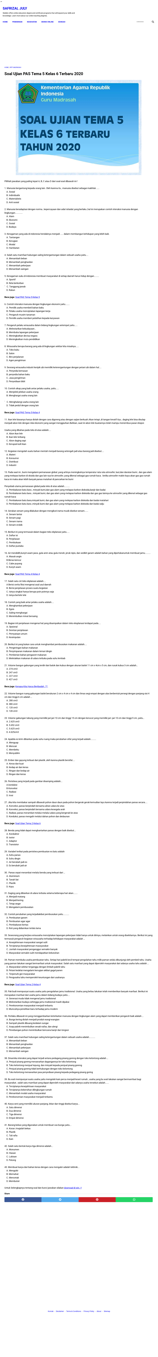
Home (6, 18)
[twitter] (139, 9)
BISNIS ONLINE (49, 18)
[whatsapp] (92, 1230)
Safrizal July (16, 6)
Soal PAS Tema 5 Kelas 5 (27, 279)
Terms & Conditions (73, 1253)
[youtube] (145, 9)
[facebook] (133, 9)
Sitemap (107, 1253)
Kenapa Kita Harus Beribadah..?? (31, 689)
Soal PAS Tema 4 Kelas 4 (27, 573)
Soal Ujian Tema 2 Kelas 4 (28, 1001)
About (99, 1253)
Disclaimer (60, 1253)
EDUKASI (63, 18)
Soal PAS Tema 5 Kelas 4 (27, 394)
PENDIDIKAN (19, 18)
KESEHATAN (34, 18)
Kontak (50, 1253)
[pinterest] (67, 1230)
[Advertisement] (54, 42)
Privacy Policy (89, 1253)
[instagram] (151, 9)
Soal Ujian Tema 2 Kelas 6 (28, 833)
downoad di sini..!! (73, 1218)
